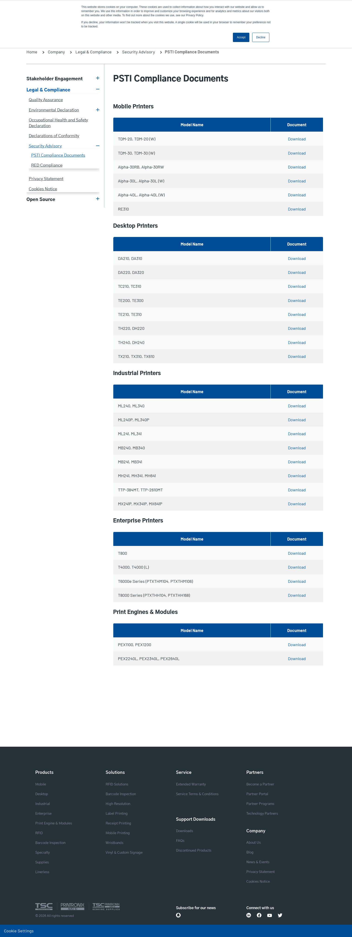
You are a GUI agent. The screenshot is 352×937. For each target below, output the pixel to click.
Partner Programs (260, 804)
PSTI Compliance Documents (58, 155)
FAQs (180, 841)
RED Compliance (46, 165)
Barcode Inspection (50, 843)
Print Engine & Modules (53, 823)
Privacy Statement (46, 179)
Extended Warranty (191, 784)
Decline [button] (260, 37)
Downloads (184, 831)
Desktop (41, 794)
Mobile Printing (118, 833)
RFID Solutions (117, 784)
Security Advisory (138, 51)
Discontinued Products (193, 850)
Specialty (42, 852)
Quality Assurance (46, 100)
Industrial (42, 804)
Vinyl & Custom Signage (124, 852)
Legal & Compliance (93, 51)
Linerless (42, 872)
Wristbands (114, 843)
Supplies (42, 862)
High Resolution (118, 804)
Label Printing (117, 813)
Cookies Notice (43, 189)
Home (31, 51)
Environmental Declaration (54, 110)
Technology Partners (262, 813)
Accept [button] (241, 37)
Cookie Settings (19, 930)
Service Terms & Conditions (197, 794)
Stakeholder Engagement (54, 79)
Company (56, 51)
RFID (39, 833)
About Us (253, 842)
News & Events (257, 862)
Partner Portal (257, 794)
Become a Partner (260, 784)
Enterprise (43, 813)
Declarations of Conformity (54, 136)
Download (297, 138)
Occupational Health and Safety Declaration (58, 123)
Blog (250, 852)
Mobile (40, 784)
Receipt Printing (118, 823)
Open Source (40, 200)
